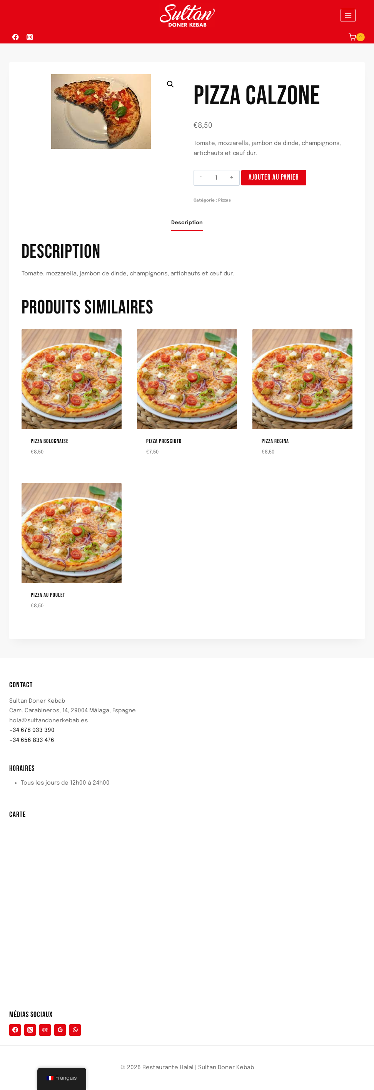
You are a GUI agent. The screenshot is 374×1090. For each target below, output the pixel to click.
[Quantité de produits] (216, 178)
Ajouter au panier (274, 177)
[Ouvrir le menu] (348, 15)
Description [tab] (187, 222)
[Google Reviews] (60, 1030)
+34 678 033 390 (32, 730)
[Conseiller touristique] (45, 1030)
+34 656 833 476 (31, 740)
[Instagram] (29, 37)
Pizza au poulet (48, 595)
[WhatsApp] (75, 1030)
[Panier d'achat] (357, 37)
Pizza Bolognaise (49, 441)
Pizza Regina (275, 441)
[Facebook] (15, 37)
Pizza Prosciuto (164, 441)
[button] (170, 84)
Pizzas (224, 200)
